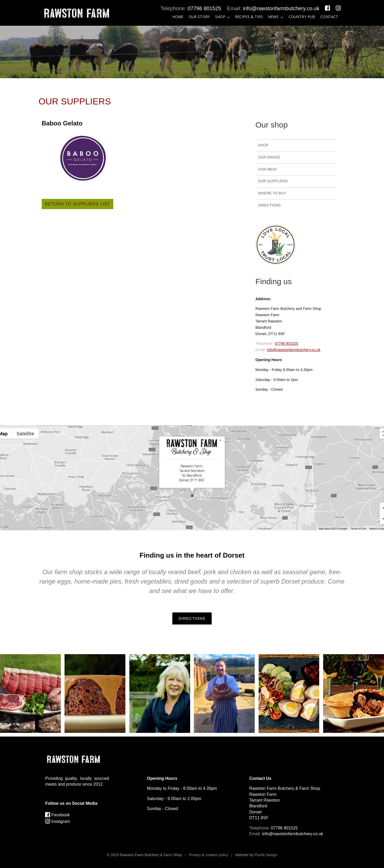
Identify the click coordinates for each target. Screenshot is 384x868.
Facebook (57, 815)
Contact (329, 16)
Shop (220, 16)
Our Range (269, 157)
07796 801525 (204, 8)
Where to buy (272, 193)
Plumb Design (265, 855)
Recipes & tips (249, 16)
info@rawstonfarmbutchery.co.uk (281, 8)
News (273, 16)
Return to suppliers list (77, 204)
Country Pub (302, 16)
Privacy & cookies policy (208, 855)
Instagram (57, 821)
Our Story (199, 16)
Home (178, 16)
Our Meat (267, 169)
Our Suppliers (273, 181)
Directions (269, 205)
